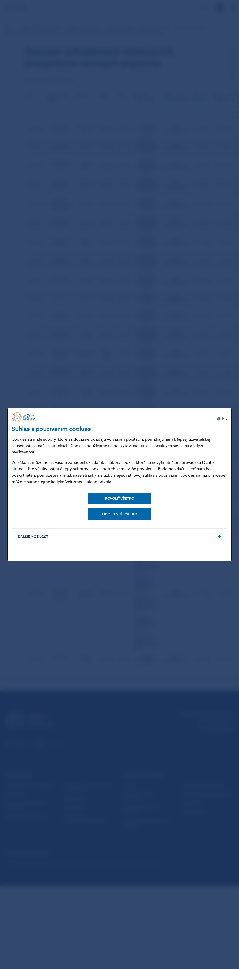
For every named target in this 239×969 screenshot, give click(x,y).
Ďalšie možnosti (33, 536)
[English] (222, 419)
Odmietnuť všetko (119, 514)
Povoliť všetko (119, 498)
